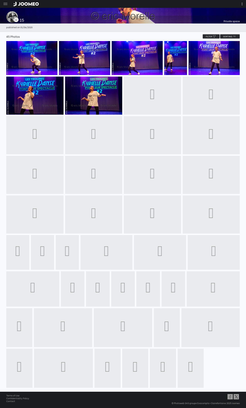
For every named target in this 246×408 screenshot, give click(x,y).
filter (211, 36)
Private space (232, 21)
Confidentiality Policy (17, 398)
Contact (10, 401)
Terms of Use (12, 395)
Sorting (230, 36)
